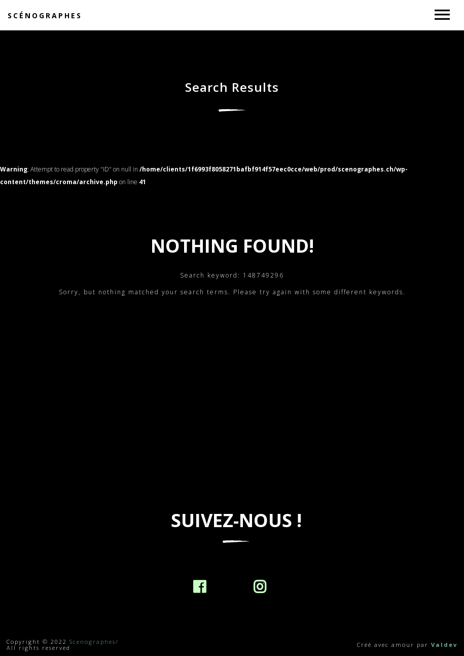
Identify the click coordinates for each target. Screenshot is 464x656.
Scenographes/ (94, 641)
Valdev (444, 644)
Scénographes (45, 15)
